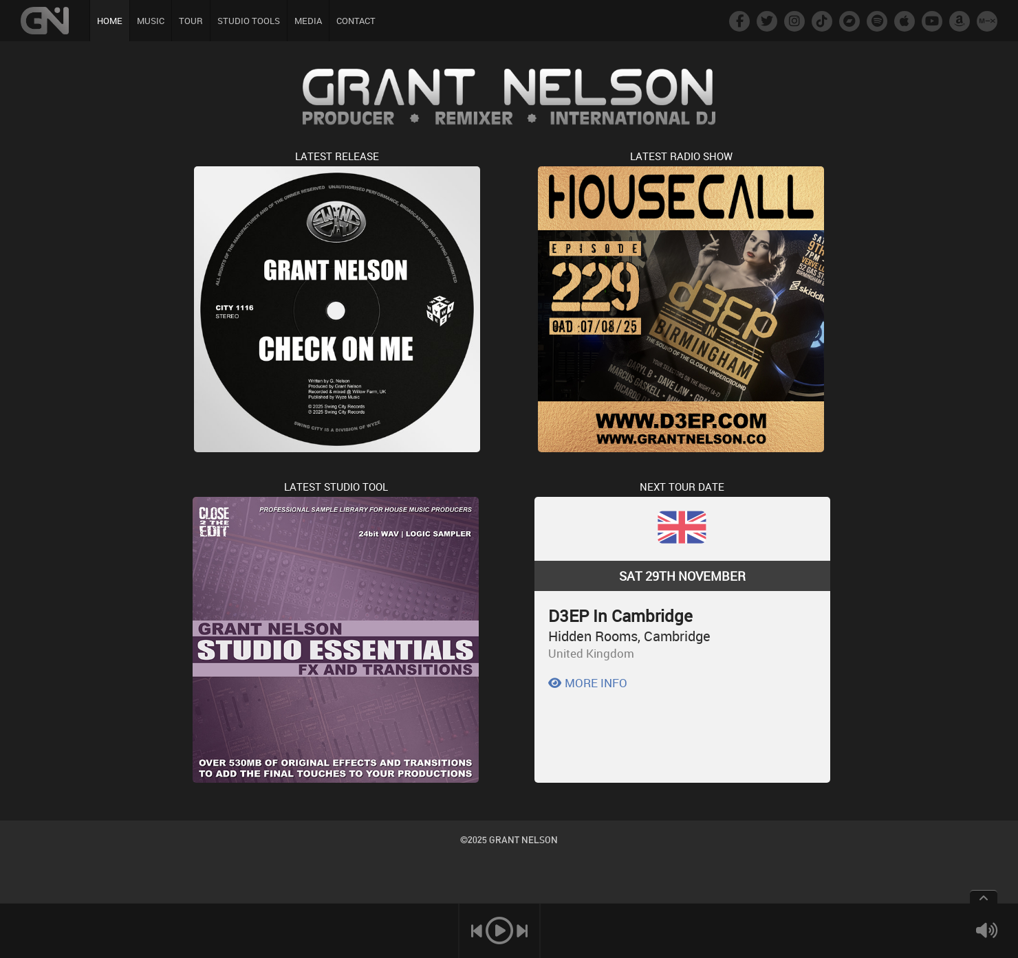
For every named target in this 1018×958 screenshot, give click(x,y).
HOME (109, 20)
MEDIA (308, 20)
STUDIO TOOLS (248, 20)
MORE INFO (587, 683)
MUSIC (150, 20)
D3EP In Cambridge (620, 616)
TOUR (191, 20)
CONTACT (356, 20)
